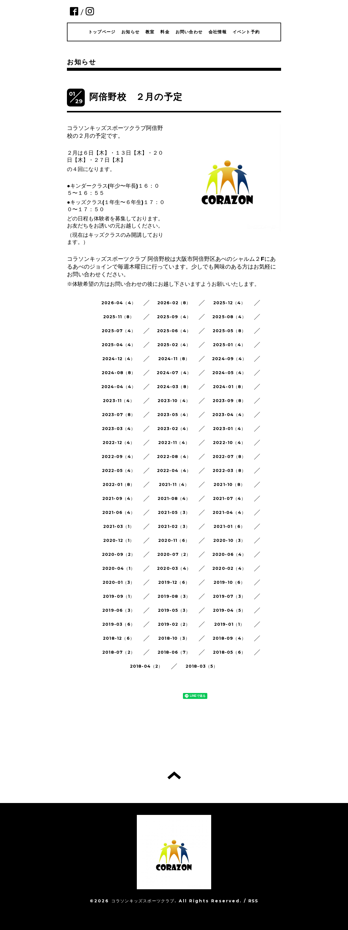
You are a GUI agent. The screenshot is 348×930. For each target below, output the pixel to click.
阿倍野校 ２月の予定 (135, 96)
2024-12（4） (118, 358)
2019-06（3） (118, 610)
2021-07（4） (229, 498)
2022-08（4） (174, 456)
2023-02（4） (174, 428)
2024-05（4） (229, 372)
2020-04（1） (118, 568)
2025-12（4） (229, 302)
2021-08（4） (174, 498)
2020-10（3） (229, 540)
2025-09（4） (174, 316)
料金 (164, 31)
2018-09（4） (229, 638)
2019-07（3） (229, 596)
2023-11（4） (118, 400)
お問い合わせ (189, 31)
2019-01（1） (229, 624)
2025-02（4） (174, 344)
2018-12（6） (118, 638)
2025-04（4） (119, 344)
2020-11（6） (174, 540)
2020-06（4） (229, 554)
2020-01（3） (119, 582)
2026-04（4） (118, 302)
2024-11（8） (174, 358)
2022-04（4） (174, 470)
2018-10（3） (174, 638)
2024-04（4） (118, 386)
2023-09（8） (229, 400)
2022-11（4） (174, 442)
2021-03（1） (118, 526)
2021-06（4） (118, 512)
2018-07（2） (118, 652)
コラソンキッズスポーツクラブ (143, 901)
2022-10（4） (229, 442)
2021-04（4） (229, 512)
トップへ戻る (174, 775)
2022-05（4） (119, 470)
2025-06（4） (174, 330)
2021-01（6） (229, 526)
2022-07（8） (229, 456)
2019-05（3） (174, 610)
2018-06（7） (174, 652)
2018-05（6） (229, 652)
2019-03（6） (118, 624)
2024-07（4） (174, 372)
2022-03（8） (229, 470)
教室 (149, 31)
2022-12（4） (119, 442)
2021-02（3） (174, 526)
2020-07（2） (174, 554)
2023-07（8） (119, 414)
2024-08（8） (119, 372)
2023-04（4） (229, 414)
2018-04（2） (146, 666)
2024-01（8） (229, 386)
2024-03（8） (174, 386)
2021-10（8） (229, 484)
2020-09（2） (119, 554)
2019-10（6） (229, 582)
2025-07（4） (119, 330)
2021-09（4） (118, 498)
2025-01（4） (229, 344)
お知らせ (130, 31)
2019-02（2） (174, 624)
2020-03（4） (174, 568)
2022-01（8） (119, 484)
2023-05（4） (174, 414)
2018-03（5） (202, 666)
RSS (253, 901)
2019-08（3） (174, 596)
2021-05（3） (174, 512)
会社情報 (218, 31)
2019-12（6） (174, 582)
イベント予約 (246, 31)
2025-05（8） (229, 330)
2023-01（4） (229, 428)
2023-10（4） (174, 400)
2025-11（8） (118, 316)
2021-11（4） (174, 484)
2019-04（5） (229, 610)
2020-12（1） (118, 540)
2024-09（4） (229, 358)
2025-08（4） (229, 316)
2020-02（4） (229, 568)
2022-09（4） (119, 456)
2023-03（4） (119, 428)
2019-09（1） (119, 596)
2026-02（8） (174, 302)
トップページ (101, 31)
